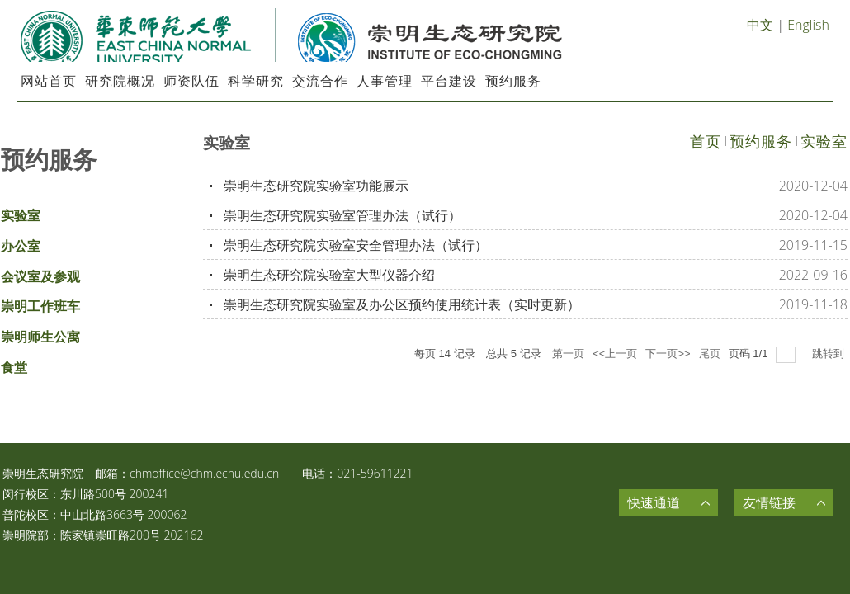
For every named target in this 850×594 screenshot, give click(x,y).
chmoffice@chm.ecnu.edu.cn (204, 473)
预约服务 (761, 141)
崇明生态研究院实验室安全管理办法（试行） (356, 245)
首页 (705, 141)
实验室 (824, 141)
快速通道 (653, 502)
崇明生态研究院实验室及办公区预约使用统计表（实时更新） (402, 304)
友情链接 (769, 502)
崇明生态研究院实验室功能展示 (316, 186)
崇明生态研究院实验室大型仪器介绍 (329, 275)
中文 (760, 25)
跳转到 (830, 353)
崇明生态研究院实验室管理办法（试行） (342, 215)
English (808, 25)
